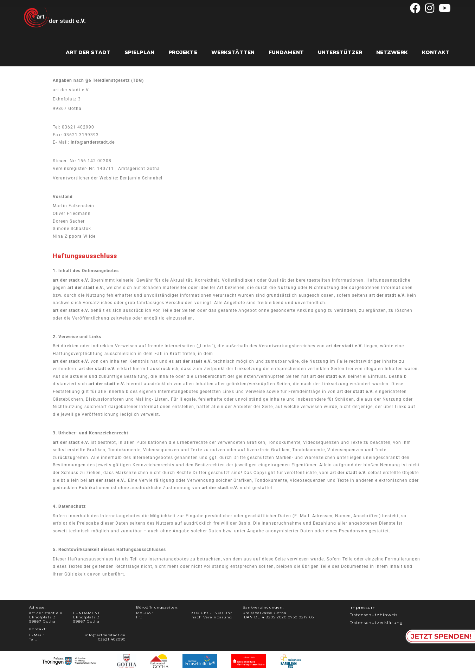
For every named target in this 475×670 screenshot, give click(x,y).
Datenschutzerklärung (376, 622)
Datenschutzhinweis (373, 614)
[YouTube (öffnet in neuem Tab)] (444, 8)
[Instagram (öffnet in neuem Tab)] (430, 8)
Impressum (362, 607)
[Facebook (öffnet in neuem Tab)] (415, 8)
